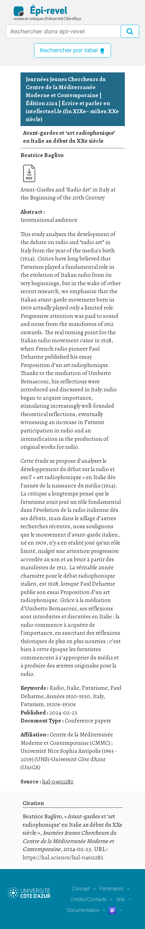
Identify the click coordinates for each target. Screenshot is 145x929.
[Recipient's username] (72, 31)
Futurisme (94, 688)
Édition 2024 (41, 103)
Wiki (120, 899)
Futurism (32, 704)
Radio (56, 688)
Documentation (83, 910)
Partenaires (111, 888)
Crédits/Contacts (88, 899)
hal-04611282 (57, 782)
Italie (72, 688)
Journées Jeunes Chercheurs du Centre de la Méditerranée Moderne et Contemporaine (66, 87)
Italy (98, 696)
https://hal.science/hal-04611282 (63, 857)
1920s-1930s (61, 704)
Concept (81, 888)
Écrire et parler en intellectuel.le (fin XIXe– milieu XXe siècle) (72, 111)
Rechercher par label (72, 50)
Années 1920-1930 (68, 696)
